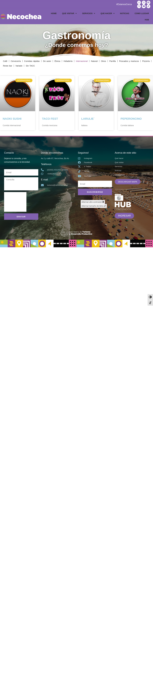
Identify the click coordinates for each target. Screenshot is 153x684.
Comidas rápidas (32, 60)
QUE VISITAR (69, 13)
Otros (103, 60)
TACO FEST (50, 118)
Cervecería (16, 60)
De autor (47, 60)
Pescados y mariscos (129, 60)
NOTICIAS (124, 13)
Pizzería (146, 60)
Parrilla (112, 60)
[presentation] (15, 201)
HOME (54, 13)
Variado (19, 65)
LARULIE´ (88, 118)
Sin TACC (30, 65)
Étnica (57, 60)
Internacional (82, 60)
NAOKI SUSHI (12, 118)
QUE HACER (108, 13)
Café (5, 60)
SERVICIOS (88, 13)
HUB (147, 19)
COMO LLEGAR (142, 13)
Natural (94, 60)
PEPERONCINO (131, 118)
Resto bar (7, 65)
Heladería (68, 60)
